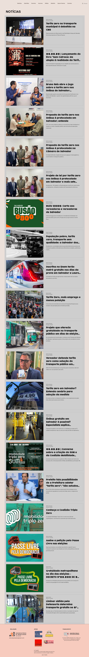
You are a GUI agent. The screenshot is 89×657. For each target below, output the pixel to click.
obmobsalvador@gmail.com (16, 638)
